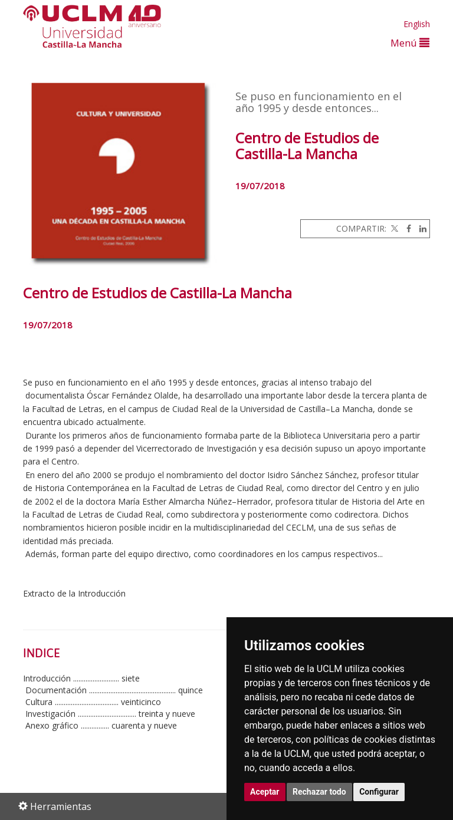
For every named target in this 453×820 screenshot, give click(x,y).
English (416, 23)
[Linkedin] (419, 228)
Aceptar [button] (265, 791)
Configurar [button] (379, 791)
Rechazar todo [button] (319, 791)
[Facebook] (406, 228)
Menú (409, 43)
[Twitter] (393, 228)
